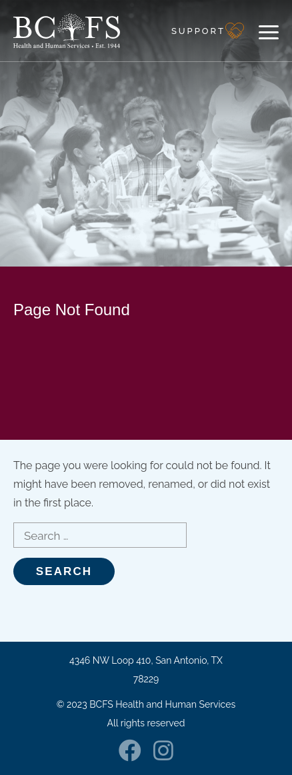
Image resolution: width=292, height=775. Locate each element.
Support (198, 31)
